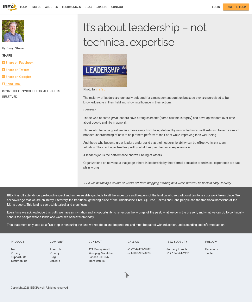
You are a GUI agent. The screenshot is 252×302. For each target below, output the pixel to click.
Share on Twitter (15, 70)
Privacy (54, 253)
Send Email (11, 84)
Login (216, 7)
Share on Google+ (17, 77)
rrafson (101, 89)
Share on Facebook (17, 63)
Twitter (209, 253)
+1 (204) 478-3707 (139, 249)
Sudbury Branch (177, 249)
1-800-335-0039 (141, 253)
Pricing (36, 7)
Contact (117, 7)
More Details (97, 260)
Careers (101, 7)
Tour (23, 7)
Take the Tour (236, 6)
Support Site (18, 257)
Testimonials (71, 7)
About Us (51, 7)
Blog (88, 7)
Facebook (211, 249)
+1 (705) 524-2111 (178, 253)
